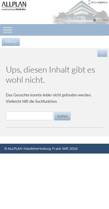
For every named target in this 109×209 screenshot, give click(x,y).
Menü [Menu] (10, 41)
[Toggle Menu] (7, 30)
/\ (102, 53)
